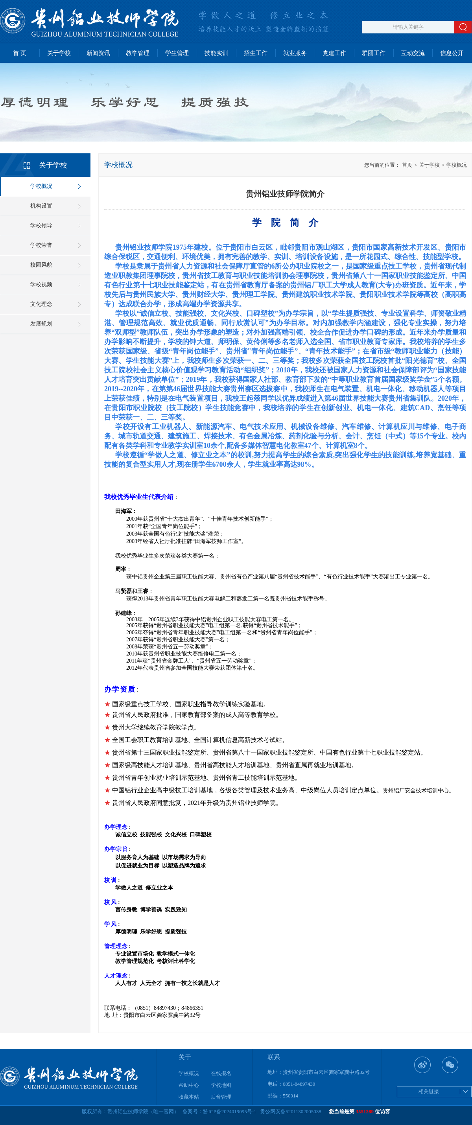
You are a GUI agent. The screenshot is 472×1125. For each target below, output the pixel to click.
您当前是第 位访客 (359, 1111)
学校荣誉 (41, 245)
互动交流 (413, 53)
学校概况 (41, 186)
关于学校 (59, 53)
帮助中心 (189, 1085)
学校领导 (41, 225)
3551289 (365, 1111)
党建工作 (334, 53)
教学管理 (137, 53)
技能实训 (216, 53)
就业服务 (295, 53)
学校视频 (41, 284)
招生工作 (255, 53)
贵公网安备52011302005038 (290, 1111)
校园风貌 (41, 265)
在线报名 (221, 1073)
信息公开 (452, 53)
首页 (407, 165)
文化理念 (41, 304)
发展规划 (41, 324)
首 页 (19, 53)
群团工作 (373, 53)
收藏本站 (189, 1097)
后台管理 (221, 1097)
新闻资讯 (98, 53)
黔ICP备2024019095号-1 (229, 1111)
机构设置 (41, 206)
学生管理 (177, 53)
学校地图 (221, 1085)
